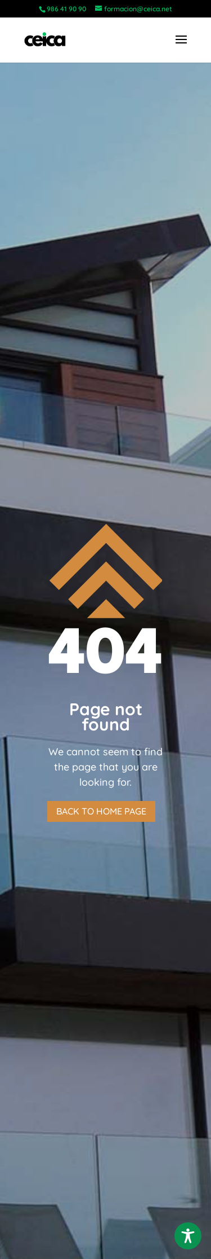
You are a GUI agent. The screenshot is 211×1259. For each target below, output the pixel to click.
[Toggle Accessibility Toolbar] (188, 1236)
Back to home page (101, 811)
